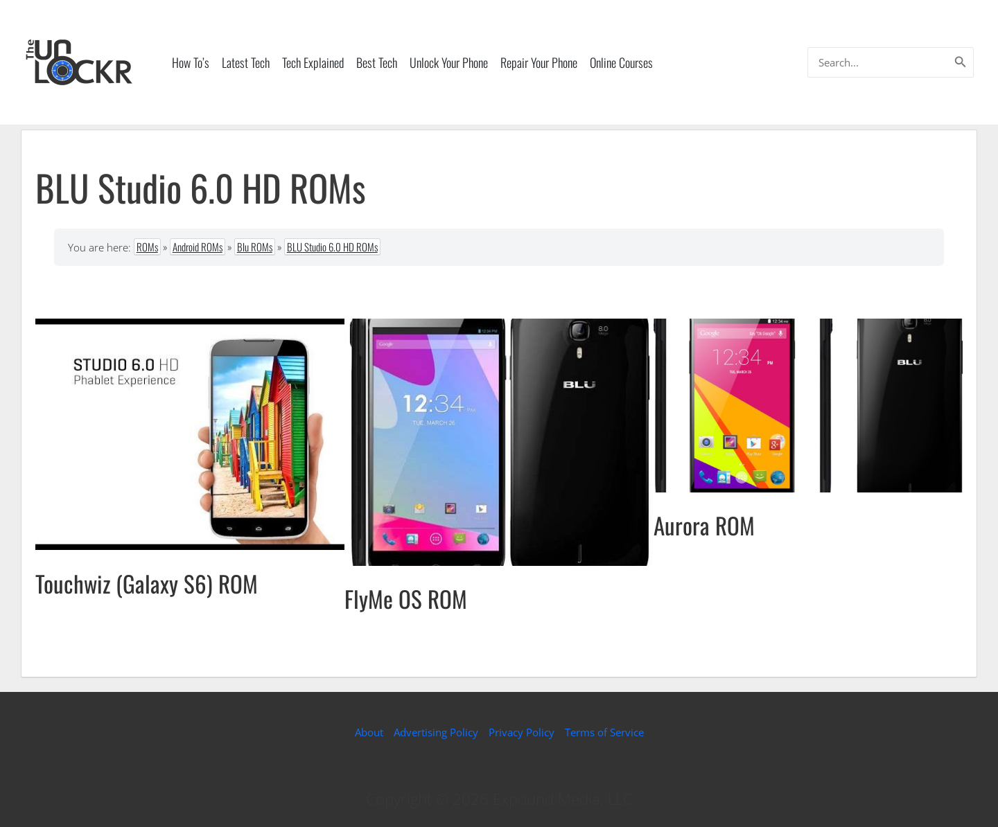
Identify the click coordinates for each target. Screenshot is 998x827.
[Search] (961, 62)
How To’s (190, 62)
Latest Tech (246, 62)
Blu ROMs (254, 246)
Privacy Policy (521, 732)
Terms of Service (604, 732)
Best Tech (376, 62)
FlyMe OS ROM (405, 599)
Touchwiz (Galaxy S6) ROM (146, 584)
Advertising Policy (436, 732)
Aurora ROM (704, 525)
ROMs (147, 246)
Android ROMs (197, 246)
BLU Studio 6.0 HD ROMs (332, 246)
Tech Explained (313, 62)
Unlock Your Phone (449, 62)
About (369, 732)
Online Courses (621, 62)
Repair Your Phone (538, 62)
